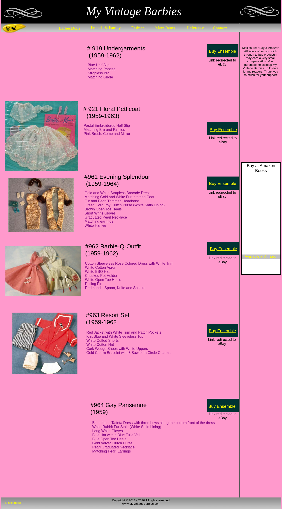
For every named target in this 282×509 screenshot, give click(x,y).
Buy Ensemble (222, 51)
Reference (195, 27)
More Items (165, 28)
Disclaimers (13, 502)
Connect (220, 28)
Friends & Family (106, 27)
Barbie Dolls (69, 28)
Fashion (137, 28)
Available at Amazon (261, 256)
